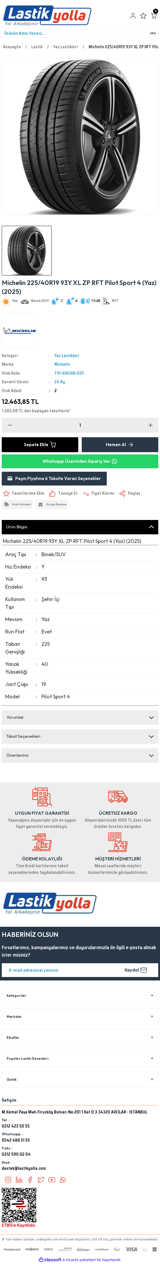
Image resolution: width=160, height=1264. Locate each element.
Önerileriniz (17, 755)
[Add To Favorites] (23, 493)
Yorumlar (15, 717)
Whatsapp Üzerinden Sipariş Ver (80, 461)
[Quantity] (80, 425)
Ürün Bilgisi (16, 526)
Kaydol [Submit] (136, 970)
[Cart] (153, 15)
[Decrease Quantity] (10, 425)
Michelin (62, 364)
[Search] (80, 33)
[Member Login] (133, 15)
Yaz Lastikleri (66, 355)
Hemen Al (120, 444)
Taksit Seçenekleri (23, 736)
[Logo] (47, 16)
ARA (153, 33)
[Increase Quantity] (150, 425)
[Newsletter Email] (80, 970)
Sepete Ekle (40, 444)
